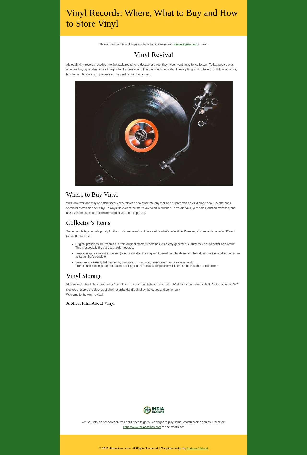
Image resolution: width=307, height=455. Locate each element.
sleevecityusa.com (185, 44)
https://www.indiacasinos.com (142, 427)
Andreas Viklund (197, 448)
